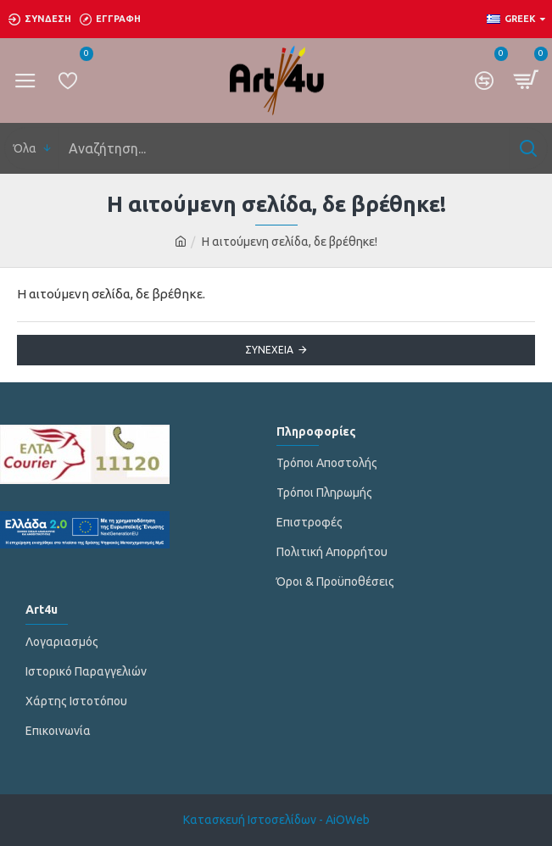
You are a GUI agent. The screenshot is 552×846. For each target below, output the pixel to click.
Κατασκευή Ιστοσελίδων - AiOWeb (276, 820)
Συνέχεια (269, 349)
